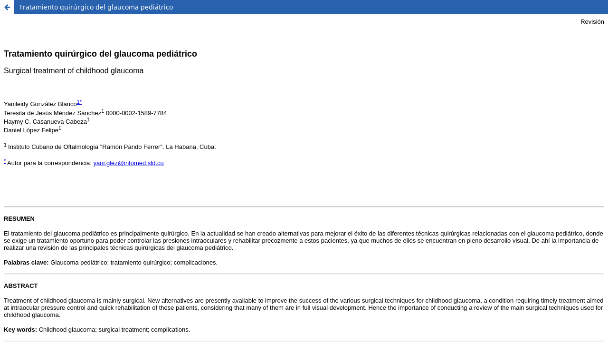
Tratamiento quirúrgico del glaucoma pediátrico (96, 6)
